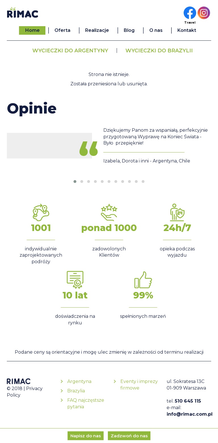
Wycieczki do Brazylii (159, 50)
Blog (129, 30)
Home (32, 30)
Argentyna (79, 381)
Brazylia (76, 390)
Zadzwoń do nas (129, 435)
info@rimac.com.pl (190, 414)
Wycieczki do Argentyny (70, 50)
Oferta (62, 30)
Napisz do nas (85, 435)
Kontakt (186, 30)
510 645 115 (188, 401)
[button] (75, 181)
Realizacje (97, 30)
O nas (156, 30)
